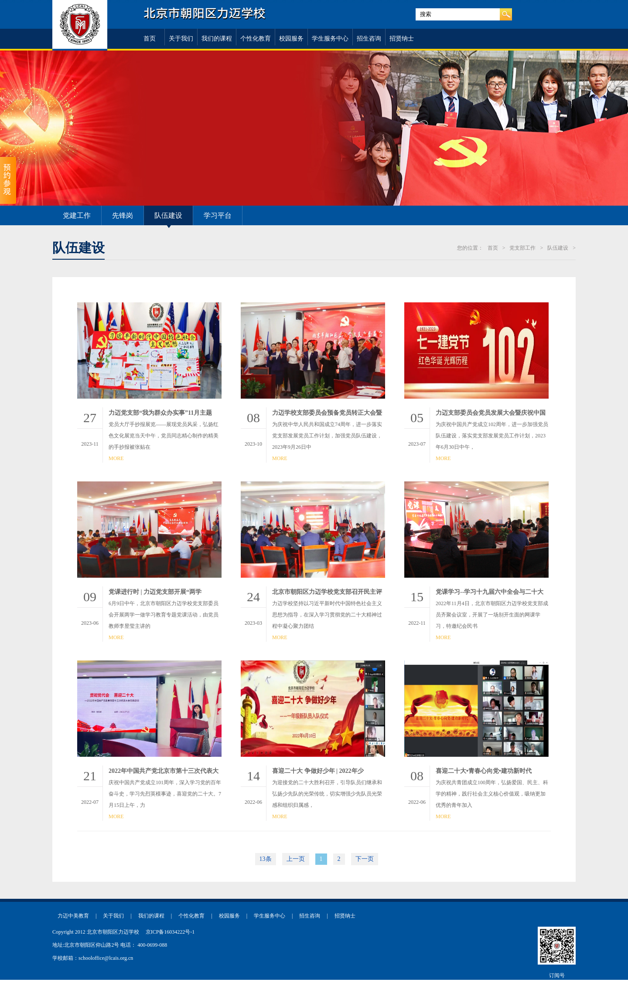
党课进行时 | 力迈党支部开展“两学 (155, 592)
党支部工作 (522, 248)
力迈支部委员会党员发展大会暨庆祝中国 (491, 413)
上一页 (296, 859)
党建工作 (77, 215)
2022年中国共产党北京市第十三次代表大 (163, 771)
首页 (149, 38)
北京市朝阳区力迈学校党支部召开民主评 (327, 592)
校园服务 (291, 38)
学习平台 (218, 215)
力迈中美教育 (73, 916)
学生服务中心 (330, 38)
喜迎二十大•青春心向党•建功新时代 (484, 771)
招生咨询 (369, 38)
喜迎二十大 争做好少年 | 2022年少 (318, 771)
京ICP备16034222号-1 (170, 932)
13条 (265, 859)
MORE (116, 458)
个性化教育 (255, 38)
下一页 (364, 859)
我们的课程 (216, 38)
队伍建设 (168, 215)
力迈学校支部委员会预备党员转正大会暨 (327, 413)
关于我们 (181, 38)
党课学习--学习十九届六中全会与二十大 (489, 592)
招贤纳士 (401, 38)
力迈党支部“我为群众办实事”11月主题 (160, 413)
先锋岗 (122, 215)
